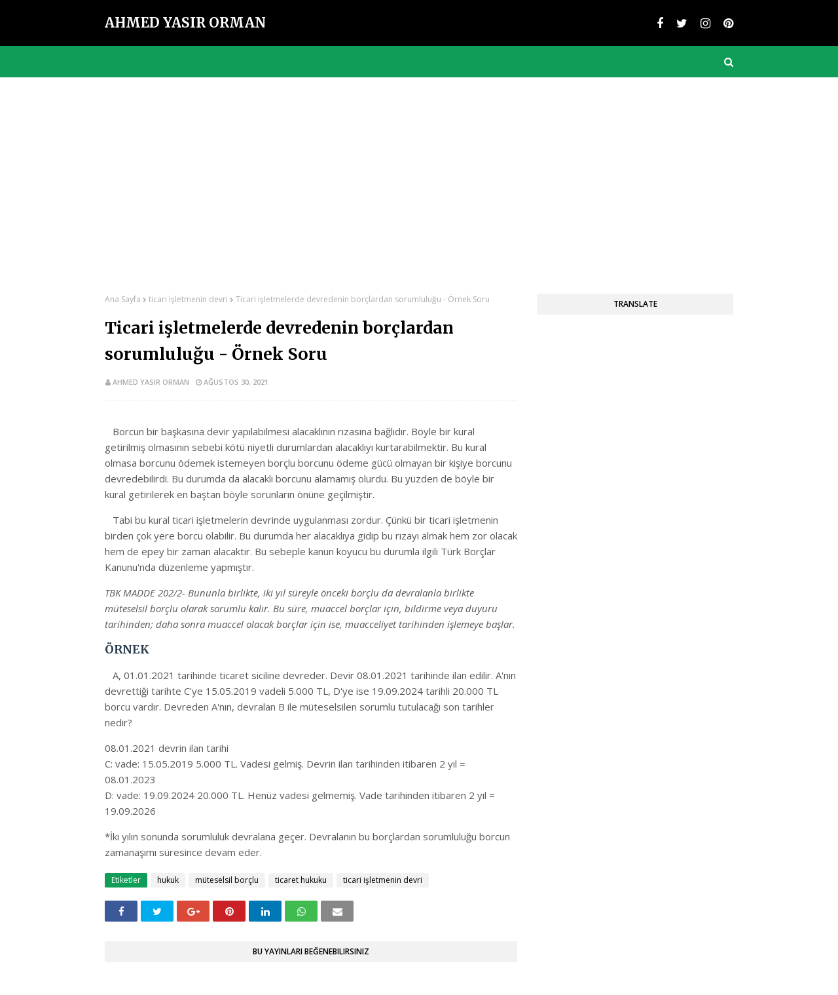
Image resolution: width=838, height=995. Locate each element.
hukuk (168, 880)
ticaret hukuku (301, 880)
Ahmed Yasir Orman (185, 22)
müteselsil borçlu (227, 880)
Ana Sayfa (123, 299)
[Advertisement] (419, 175)
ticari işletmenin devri (188, 299)
